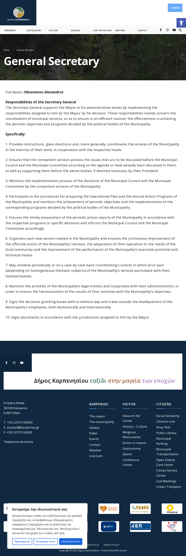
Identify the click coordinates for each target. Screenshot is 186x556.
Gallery (94, 426)
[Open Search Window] (180, 28)
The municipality (101, 420)
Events (94, 437)
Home (6, 48)
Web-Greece (120, 548)
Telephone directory (18, 440)
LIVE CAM (53, 28)
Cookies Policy (91, 543)
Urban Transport (168, 485)
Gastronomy (132, 447)
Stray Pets (163, 425)
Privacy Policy (112, 543)
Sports (127, 452)
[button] (181, 23)
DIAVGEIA (75, 28)
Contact (94, 443)
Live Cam (96, 454)
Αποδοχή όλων (70, 541)
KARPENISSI (10, 28)
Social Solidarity (167, 414)
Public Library (166, 431)
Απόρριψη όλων (45, 541)
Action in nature (134, 441)
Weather (95, 448)
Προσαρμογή (22, 541)
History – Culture (135, 425)
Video (93, 431)
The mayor (97, 414)
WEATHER (120, 28)
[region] (47, 526)
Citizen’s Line (165, 420)
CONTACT (142, 28)
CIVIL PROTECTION (102, 28)
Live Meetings (166, 479)
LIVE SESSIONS (34, 28)
